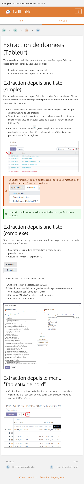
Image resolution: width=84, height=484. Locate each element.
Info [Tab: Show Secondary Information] (21, 20)
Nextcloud (32, 477)
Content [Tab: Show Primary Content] (63, 20)
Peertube (44, 477)
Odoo (22, 477)
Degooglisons (58, 477)
